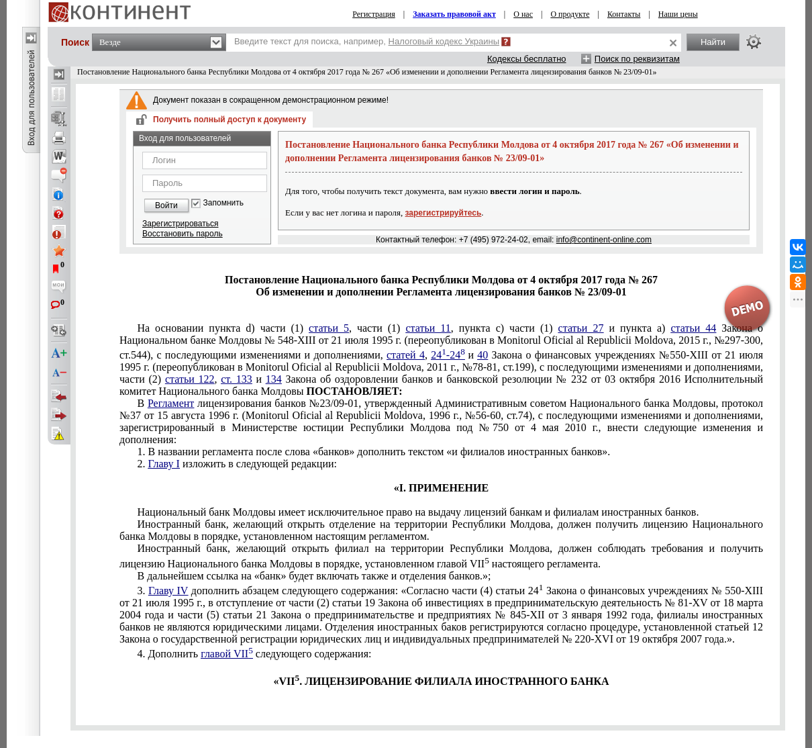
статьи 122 (190, 379)
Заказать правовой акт (454, 14)
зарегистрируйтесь (443, 213)
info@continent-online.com (604, 239)
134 (274, 379)
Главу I (163, 463)
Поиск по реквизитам (637, 59)
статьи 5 (329, 328)
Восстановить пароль (182, 233)
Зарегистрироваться (180, 223)
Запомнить (223, 203)
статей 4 (406, 355)
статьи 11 (427, 328)
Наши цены (678, 14)
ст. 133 (236, 379)
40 (482, 355)
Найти (713, 42)
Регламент (171, 403)
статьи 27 (581, 328)
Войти (166, 205)
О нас (523, 14)
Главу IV (168, 590)
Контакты (624, 14)
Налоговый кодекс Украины (444, 41)
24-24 (448, 355)
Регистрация (373, 14)
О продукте (569, 14)
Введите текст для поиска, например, (366, 41)
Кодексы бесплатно (526, 59)
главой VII (227, 653)
